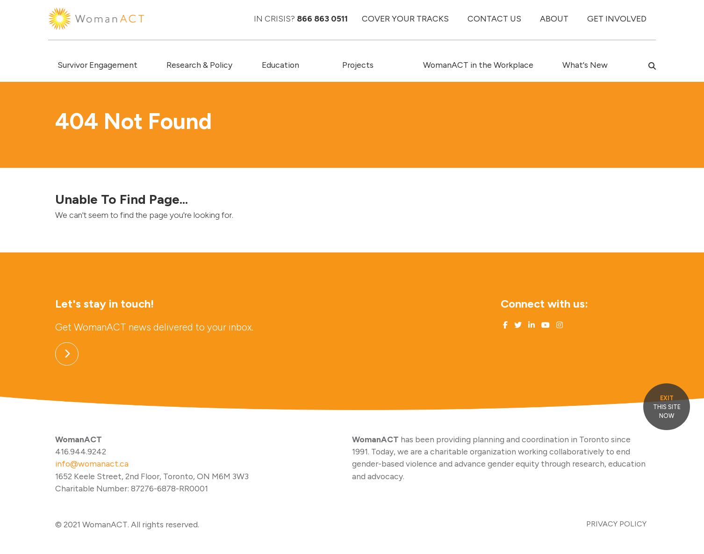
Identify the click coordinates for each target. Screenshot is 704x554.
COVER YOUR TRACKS (405, 18)
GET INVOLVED (617, 18)
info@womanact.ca (92, 463)
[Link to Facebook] (505, 325)
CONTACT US (494, 18)
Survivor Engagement (97, 65)
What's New (585, 65)
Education (280, 65)
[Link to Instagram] (558, 325)
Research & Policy (199, 65)
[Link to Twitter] (517, 325)
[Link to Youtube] (544, 325)
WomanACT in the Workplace (478, 65)
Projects (358, 65)
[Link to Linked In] (530, 325)
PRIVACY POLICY (616, 523)
